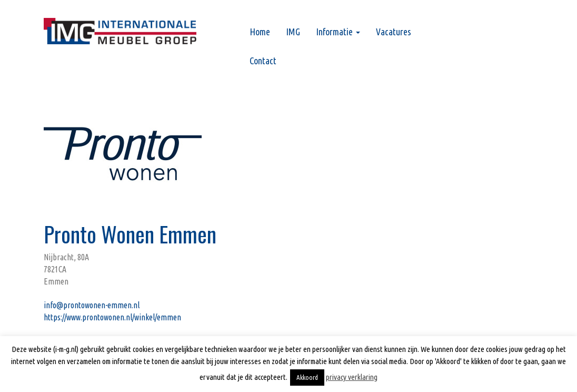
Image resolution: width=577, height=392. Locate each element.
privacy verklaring (351, 377)
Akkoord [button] (307, 377)
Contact (263, 60)
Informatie (338, 31)
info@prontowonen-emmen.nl (92, 305)
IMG (293, 31)
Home (260, 31)
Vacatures (393, 31)
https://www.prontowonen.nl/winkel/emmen (112, 317)
